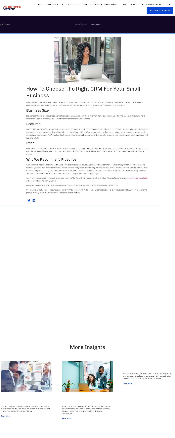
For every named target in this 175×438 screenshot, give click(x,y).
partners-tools (55, 4)
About (134, 4)
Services (73, 4)
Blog (124, 4)
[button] (28, 200)
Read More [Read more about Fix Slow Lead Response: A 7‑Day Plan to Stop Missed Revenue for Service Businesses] (127, 383)
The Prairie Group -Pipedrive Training (101, 4)
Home (39, 4)
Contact (169, 4)
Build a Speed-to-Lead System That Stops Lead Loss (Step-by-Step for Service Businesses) (87, 396)
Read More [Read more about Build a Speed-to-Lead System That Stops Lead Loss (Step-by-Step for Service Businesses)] (66, 418)
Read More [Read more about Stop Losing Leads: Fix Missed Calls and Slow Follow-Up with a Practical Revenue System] (5, 416)
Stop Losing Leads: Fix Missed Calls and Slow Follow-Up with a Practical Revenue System (25, 396)
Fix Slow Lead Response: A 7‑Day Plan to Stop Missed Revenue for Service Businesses (147, 364)
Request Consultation (151, 4)
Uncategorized (95, 24)
